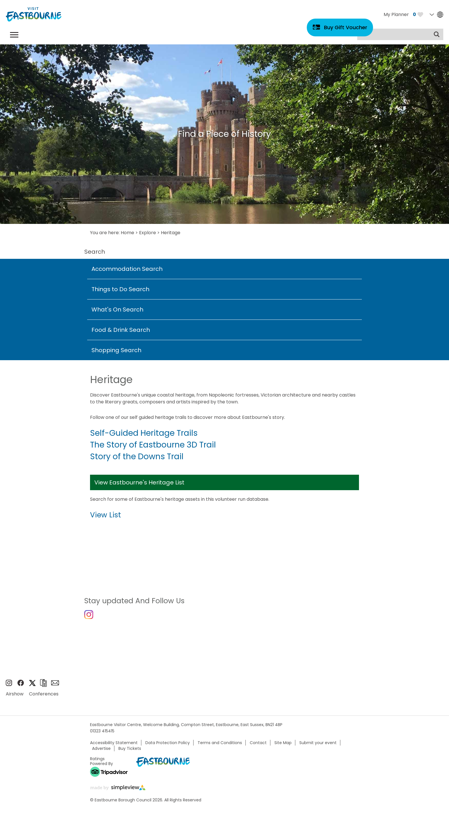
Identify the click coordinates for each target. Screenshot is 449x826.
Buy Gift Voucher (345, 27)
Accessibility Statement (114, 746)
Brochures (43, 686)
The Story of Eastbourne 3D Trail (153, 444)
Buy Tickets (129, 751)
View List (105, 515)
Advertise (101, 751)
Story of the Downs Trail (136, 456)
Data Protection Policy (167, 746)
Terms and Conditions (220, 746)
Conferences (43, 697)
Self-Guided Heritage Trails (144, 433)
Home (127, 232)
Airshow (15, 697)
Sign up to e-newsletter (55, 686)
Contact (258, 746)
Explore (147, 232)
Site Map (283, 746)
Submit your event (318, 746)
